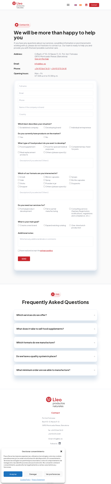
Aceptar (13, 474)
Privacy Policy (84, 445)
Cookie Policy (25, 480)
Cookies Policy (94, 480)
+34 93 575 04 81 (59, 68)
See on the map (42, 59)
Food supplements (31, 443)
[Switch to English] (75, 5)
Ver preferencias (53, 474)
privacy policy (46, 251)
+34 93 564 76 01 (42, 68)
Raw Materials (29, 447)
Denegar (33, 474)
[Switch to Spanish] (80, 5)
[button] (61, 451)
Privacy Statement (38, 480)
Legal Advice (82, 480)
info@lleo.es (40, 64)
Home (26, 439)
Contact (94, 5)
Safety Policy (106, 480)
